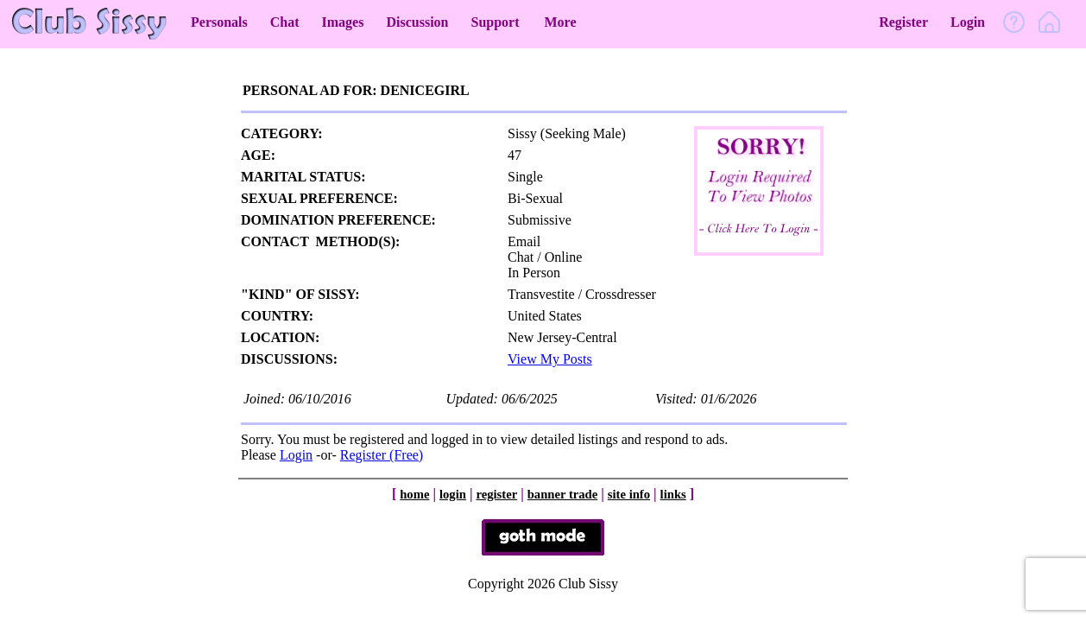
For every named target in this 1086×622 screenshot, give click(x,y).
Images (343, 22)
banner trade (562, 494)
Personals (219, 22)
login (452, 494)
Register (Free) (381, 454)
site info (629, 494)
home (414, 494)
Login (967, 22)
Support (494, 22)
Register (903, 22)
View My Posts (550, 359)
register (496, 494)
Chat (285, 22)
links (673, 494)
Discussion (417, 22)
